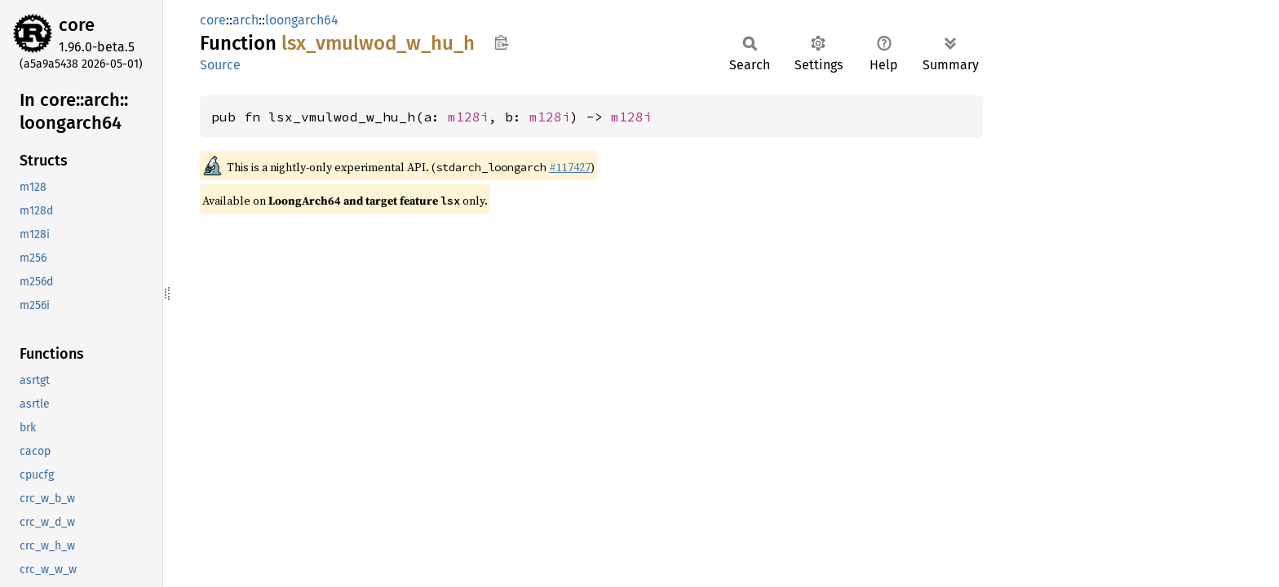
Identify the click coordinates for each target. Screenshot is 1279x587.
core (77, 25)
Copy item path (501, 42)
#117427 (570, 167)
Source (220, 65)
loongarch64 (302, 20)
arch (245, 20)
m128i (468, 116)
